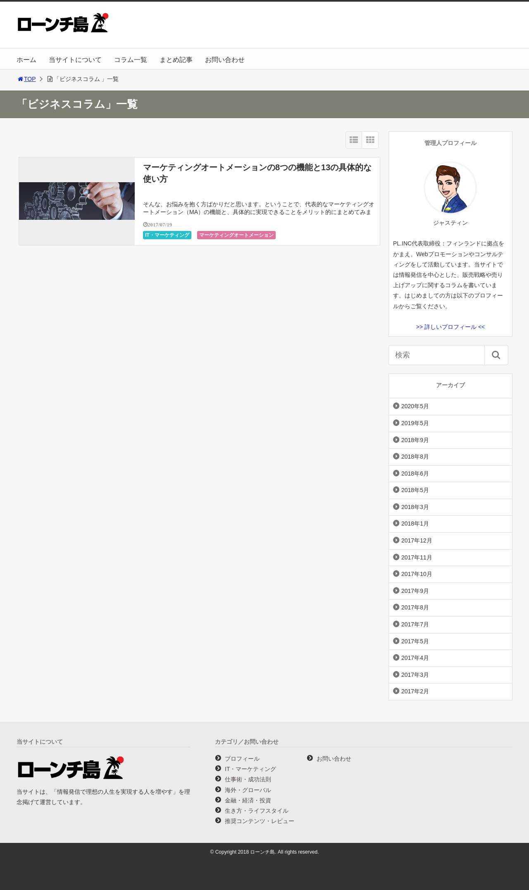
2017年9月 (415, 591)
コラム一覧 (130, 59)
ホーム (26, 59)
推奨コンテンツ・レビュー (259, 821)
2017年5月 (415, 641)
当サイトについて (75, 59)
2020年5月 (415, 406)
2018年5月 (415, 490)
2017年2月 (415, 691)
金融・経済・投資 (248, 800)
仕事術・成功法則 (248, 779)
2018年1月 (415, 523)
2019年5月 (415, 423)
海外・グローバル (248, 790)
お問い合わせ (225, 59)
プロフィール (242, 758)
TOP (26, 79)
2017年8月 (415, 607)
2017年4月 (415, 657)
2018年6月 (415, 473)
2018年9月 (415, 440)
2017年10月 (416, 574)
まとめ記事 (176, 59)
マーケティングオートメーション (236, 235)
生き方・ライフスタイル (256, 810)
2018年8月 (415, 456)
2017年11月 (416, 557)
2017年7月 (415, 624)
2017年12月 (416, 540)
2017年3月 (415, 674)
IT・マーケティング (167, 235)
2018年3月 (415, 507)
